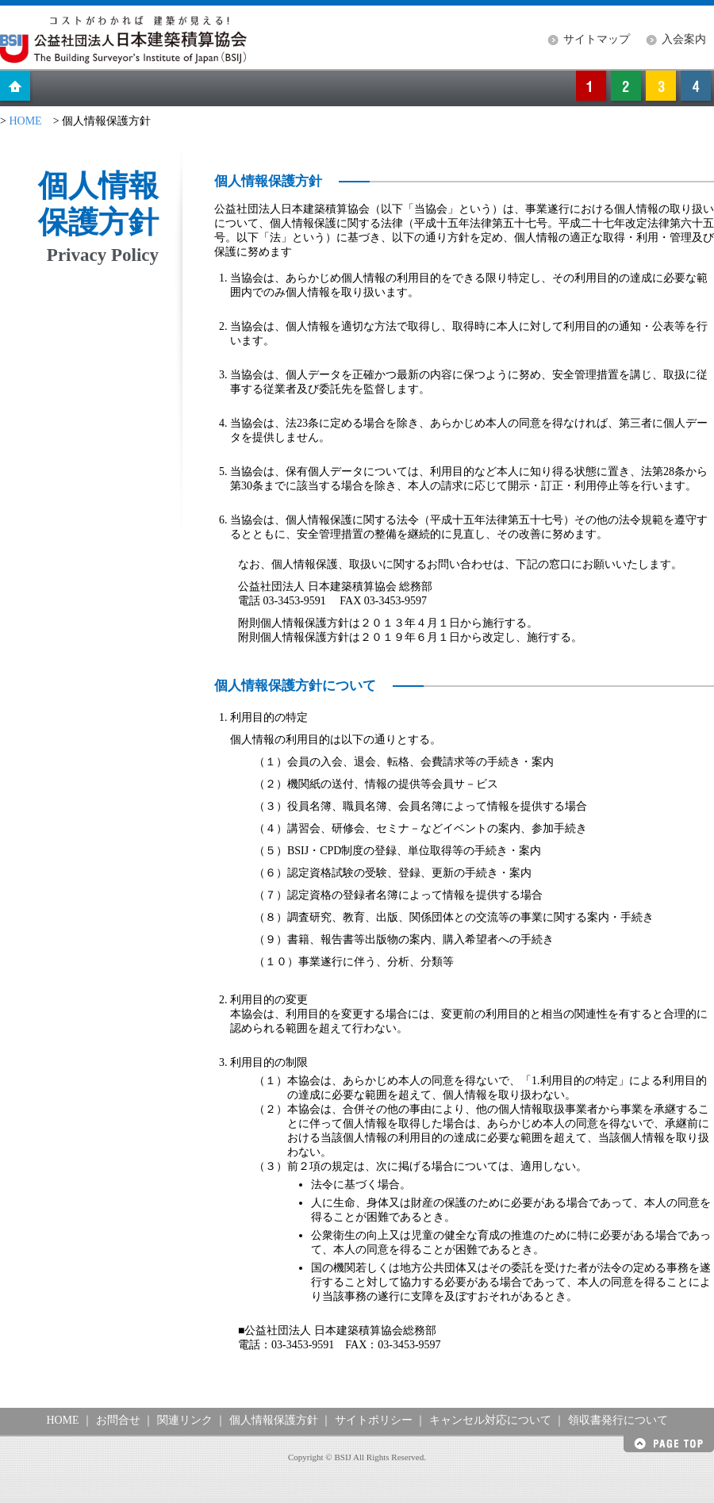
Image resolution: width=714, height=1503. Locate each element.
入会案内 (684, 39)
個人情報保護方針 (273, 1420)
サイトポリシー (374, 1420)
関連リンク (185, 1420)
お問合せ (118, 1420)
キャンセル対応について (490, 1420)
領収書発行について (618, 1420)
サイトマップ (596, 39)
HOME (25, 121)
